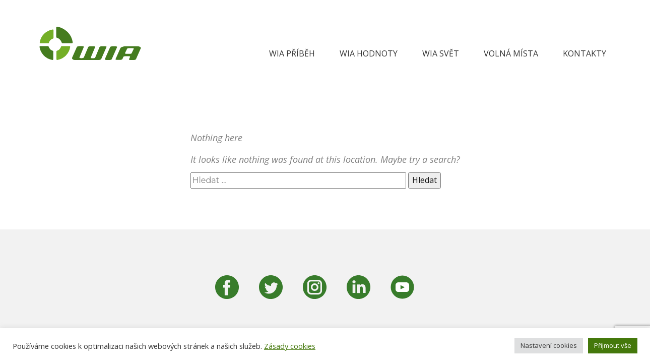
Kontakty (584, 53)
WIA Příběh (292, 53)
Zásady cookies (289, 346)
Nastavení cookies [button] (549, 345)
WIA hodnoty (369, 53)
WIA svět (440, 53)
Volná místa (511, 53)
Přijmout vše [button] (612, 345)
